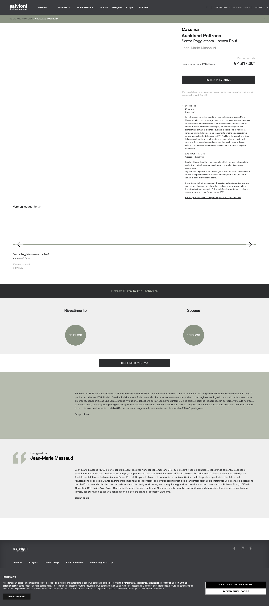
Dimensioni (190, 108)
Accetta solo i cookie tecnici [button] (235, 584)
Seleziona (75, 335)
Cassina (27, 18)
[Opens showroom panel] (221, 7)
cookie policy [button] (46, 586)
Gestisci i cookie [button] (17, 596)
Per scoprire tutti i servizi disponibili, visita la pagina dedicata (213, 197)
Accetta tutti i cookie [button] (236, 591)
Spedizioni (190, 111)
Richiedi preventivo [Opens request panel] (218, 79)
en (112, 562)
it (107, 562)
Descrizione (190, 105)
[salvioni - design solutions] (18, 7)
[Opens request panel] (260, 7)
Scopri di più (82, 414)
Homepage (15, 18)
